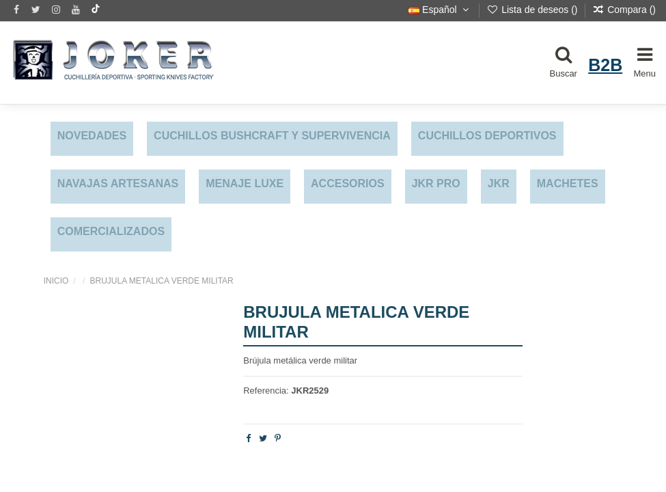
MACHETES (567, 183)
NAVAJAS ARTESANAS (118, 183)
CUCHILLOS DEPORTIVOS (487, 135)
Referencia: (265, 390)
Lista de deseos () (533, 9)
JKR (499, 183)
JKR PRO (436, 183)
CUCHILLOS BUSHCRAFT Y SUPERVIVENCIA (272, 135)
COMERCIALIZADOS (111, 231)
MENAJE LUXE (244, 183)
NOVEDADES (91, 135)
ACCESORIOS (348, 183)
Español (439, 9)
